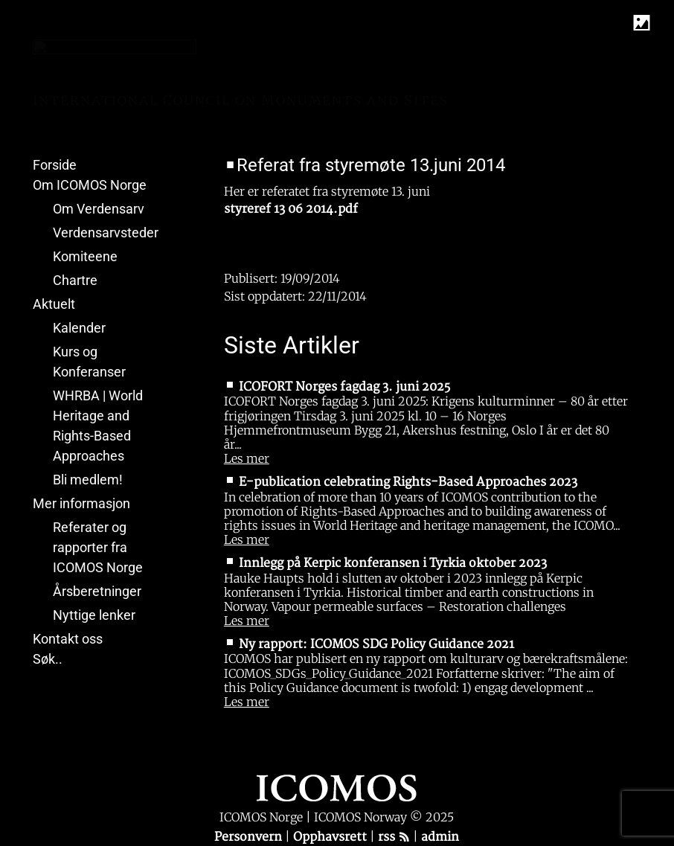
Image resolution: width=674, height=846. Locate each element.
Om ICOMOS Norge (90, 185)
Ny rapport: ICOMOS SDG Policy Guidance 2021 (376, 644)
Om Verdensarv (98, 209)
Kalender (79, 328)
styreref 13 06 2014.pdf (291, 209)
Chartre (75, 280)
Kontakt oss (68, 639)
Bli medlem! (88, 479)
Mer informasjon (81, 503)
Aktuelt (54, 304)
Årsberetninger (97, 591)
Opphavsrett (331, 837)
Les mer (246, 458)
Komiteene (85, 256)
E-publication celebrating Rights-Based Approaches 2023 (408, 482)
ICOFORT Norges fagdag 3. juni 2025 (344, 386)
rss (394, 837)
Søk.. (47, 659)
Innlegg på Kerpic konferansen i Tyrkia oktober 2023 (393, 563)
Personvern (249, 837)
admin (440, 837)
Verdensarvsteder (105, 232)
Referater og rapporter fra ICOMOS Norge (98, 547)
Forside (55, 165)
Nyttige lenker (94, 615)
